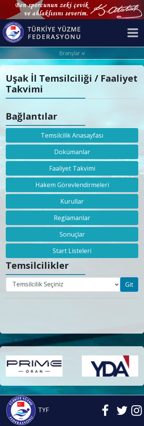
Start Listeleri (72, 251)
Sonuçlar (72, 234)
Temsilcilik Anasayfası (72, 135)
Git (129, 284)
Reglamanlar (72, 218)
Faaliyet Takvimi (72, 168)
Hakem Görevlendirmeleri (72, 185)
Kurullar (72, 201)
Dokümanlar (72, 152)
